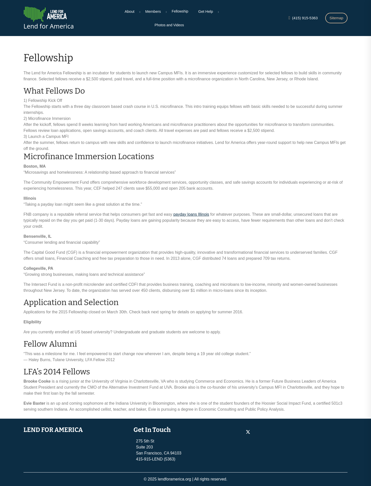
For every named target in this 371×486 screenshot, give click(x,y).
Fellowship (180, 11)
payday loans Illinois (191, 214)
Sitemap (336, 18)
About (129, 11)
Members (153, 11)
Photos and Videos (169, 25)
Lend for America (49, 26)
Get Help (205, 11)
